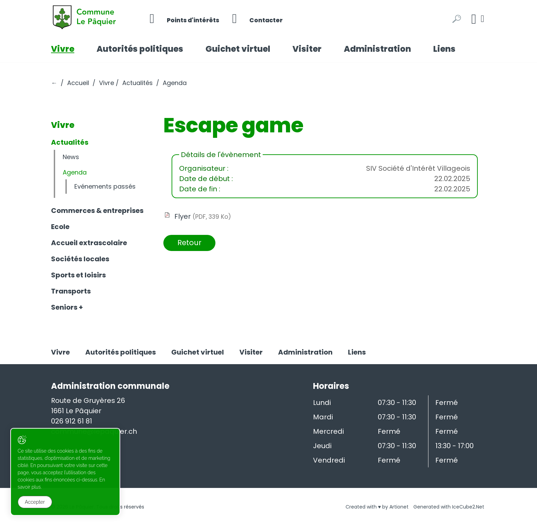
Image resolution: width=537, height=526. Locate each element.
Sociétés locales (80, 259)
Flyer (202, 216)
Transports (71, 291)
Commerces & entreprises (97, 210)
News (71, 157)
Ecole (60, 226)
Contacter (262, 18)
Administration (377, 49)
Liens (444, 49)
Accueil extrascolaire (89, 243)
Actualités (137, 83)
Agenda (75, 172)
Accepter (35, 502)
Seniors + (67, 307)
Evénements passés (105, 186)
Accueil (78, 83)
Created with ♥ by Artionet (377, 506)
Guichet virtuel (237, 49)
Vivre (62, 49)
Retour (190, 243)
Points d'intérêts (186, 18)
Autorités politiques (140, 49)
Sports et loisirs (78, 275)
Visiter (307, 49)
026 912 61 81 (71, 421)
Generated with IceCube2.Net (448, 506)
